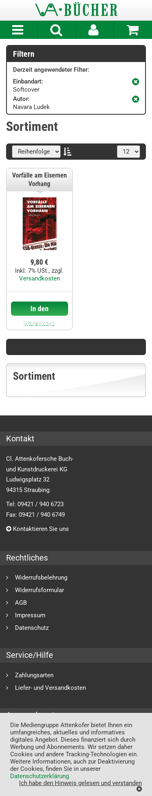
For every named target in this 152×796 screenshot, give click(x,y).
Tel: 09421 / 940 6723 (35, 504)
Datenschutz (32, 628)
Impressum (30, 615)
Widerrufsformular (39, 590)
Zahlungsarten (34, 675)
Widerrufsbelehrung (41, 577)
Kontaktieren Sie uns (37, 529)
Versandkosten (39, 278)
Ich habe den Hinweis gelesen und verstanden (80, 783)
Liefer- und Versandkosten (50, 688)
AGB (21, 602)
